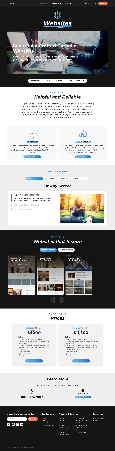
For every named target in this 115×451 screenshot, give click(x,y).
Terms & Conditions (48, 425)
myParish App (80, 418)
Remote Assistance (99, 420)
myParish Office (81, 432)
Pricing (69, 81)
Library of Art (80, 427)
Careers (44, 420)
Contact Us (80, 81)
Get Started (34, 361)
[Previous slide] (53, 300)
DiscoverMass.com (82, 420)
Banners (61, 420)
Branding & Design (82, 425)
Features (48, 81)
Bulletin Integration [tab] (79, 178)
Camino (78, 430)
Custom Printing (64, 434)
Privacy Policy (46, 423)
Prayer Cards (63, 430)
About (44, 418)
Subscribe (33, 419)
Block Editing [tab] (50, 178)
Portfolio (59, 81)
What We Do (35, 81)
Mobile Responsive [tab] (34, 178)
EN (86, 3)
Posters (61, 423)
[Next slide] (61, 300)
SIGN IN (102, 3)
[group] (21, 275)
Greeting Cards (64, 427)
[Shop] (95, 3)
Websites (79, 423)
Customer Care (98, 418)
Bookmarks (62, 432)
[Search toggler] (91, 3)
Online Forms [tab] (64, 178)
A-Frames (62, 425)
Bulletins (61, 418)
